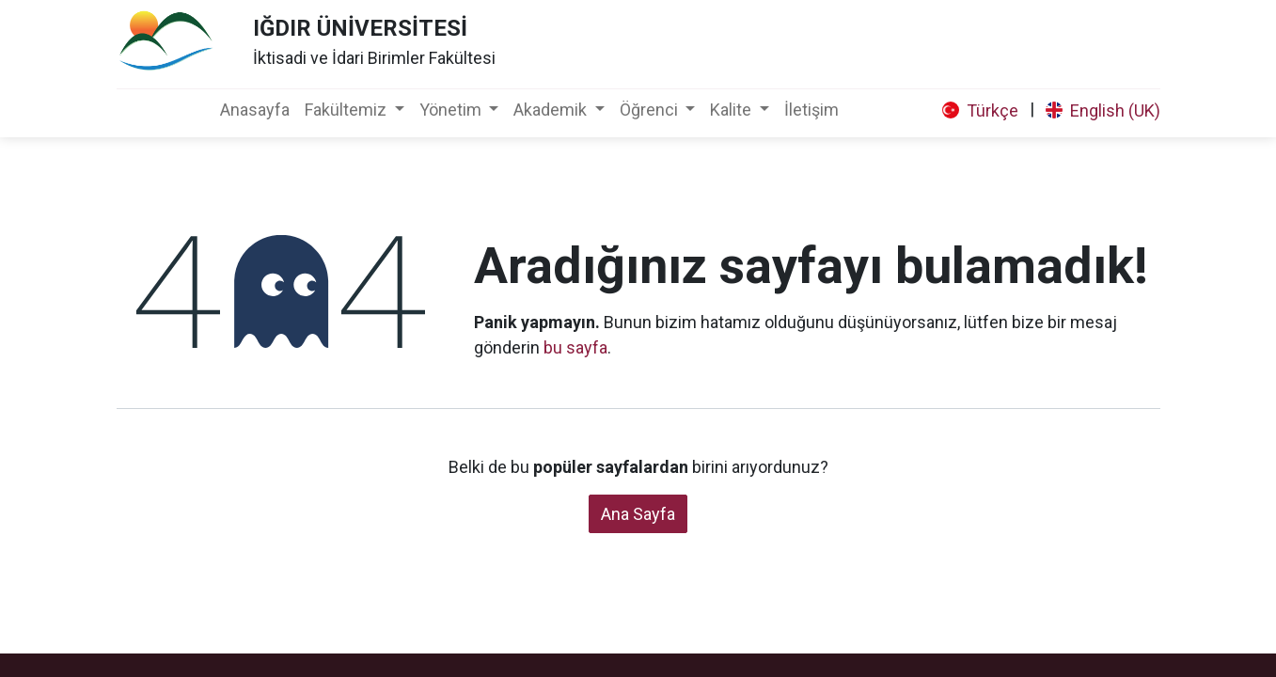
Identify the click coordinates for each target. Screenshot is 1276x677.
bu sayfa (575, 347)
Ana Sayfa (638, 514)
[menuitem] (255, 109)
